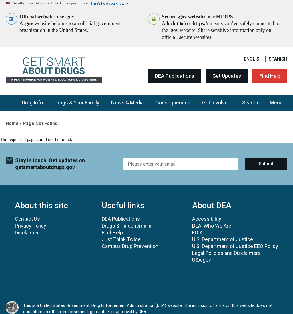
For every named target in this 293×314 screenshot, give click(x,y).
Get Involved (216, 103)
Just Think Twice (121, 239)
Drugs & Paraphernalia (126, 226)
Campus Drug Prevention (130, 246)
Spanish (278, 59)
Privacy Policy (30, 226)
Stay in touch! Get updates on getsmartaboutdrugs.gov (50, 163)
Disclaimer (27, 233)
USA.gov (201, 260)
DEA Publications (174, 76)
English (253, 59)
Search (250, 103)
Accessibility (206, 219)
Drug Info (32, 103)
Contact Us (27, 219)
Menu (276, 103)
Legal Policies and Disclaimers (226, 253)
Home (12, 123)
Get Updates (226, 76)
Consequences (173, 103)
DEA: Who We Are (211, 226)
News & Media (127, 103)
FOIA (197, 233)
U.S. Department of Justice (222, 239)
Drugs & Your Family (77, 103)
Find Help (269, 76)
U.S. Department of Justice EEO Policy (235, 246)
